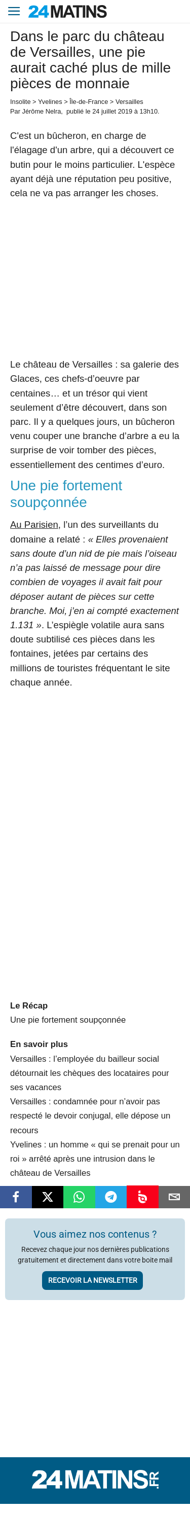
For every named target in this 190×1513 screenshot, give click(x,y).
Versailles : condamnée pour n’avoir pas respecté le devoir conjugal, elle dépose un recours (90, 1116)
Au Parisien (34, 524)
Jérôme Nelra (41, 111)
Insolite (20, 101)
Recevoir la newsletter (92, 1280)
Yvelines (50, 101)
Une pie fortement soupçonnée (68, 1020)
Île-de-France (88, 101)
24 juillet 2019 (112, 111)
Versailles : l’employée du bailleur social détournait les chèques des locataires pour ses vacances (89, 1073)
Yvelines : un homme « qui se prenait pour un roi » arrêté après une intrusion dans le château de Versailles (95, 1159)
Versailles (129, 101)
